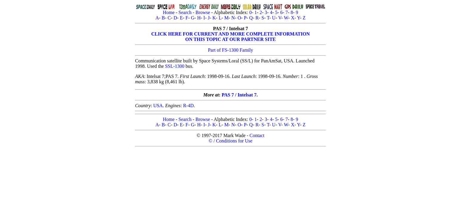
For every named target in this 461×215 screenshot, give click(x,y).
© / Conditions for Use (230, 140)
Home (168, 12)
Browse (202, 12)
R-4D (188, 105)
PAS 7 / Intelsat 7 (239, 94)
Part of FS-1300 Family (230, 50)
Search (185, 12)
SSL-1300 (174, 66)
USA (158, 105)
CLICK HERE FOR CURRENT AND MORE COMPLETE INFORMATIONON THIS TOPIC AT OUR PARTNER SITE (230, 36)
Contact (257, 135)
